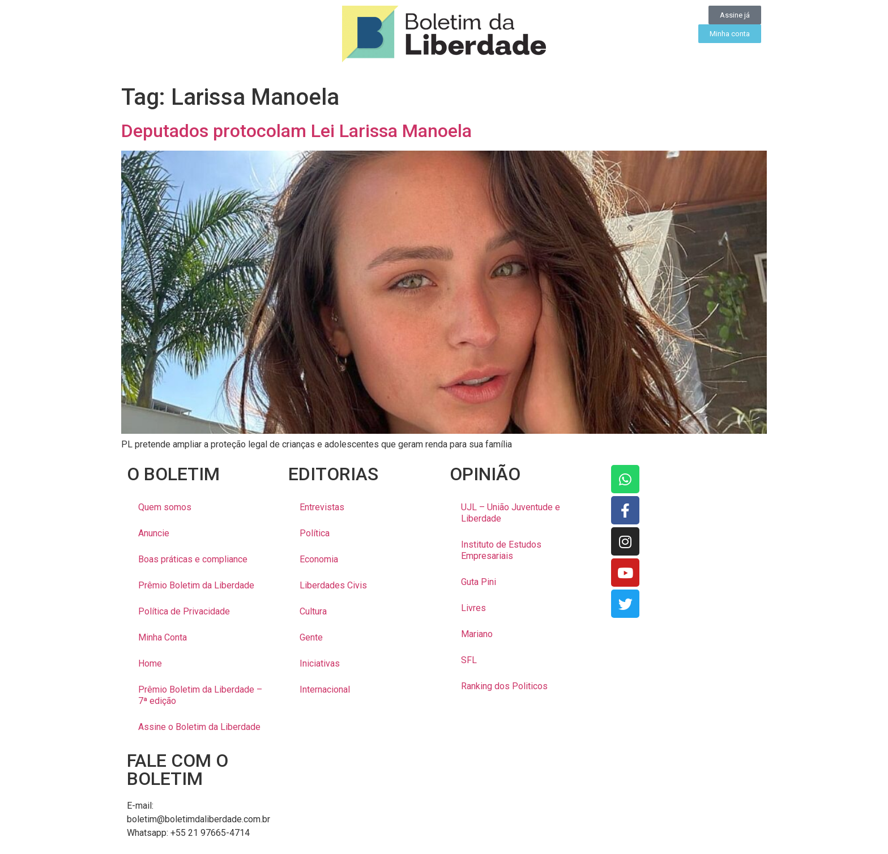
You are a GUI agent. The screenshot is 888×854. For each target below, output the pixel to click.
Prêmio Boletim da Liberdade (196, 585)
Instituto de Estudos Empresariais (501, 550)
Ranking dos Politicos (504, 686)
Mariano (477, 634)
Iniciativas (320, 663)
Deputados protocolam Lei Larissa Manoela (296, 131)
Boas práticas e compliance (192, 559)
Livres (473, 608)
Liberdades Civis (333, 585)
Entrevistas (322, 507)
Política (315, 533)
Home (150, 663)
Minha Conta (162, 637)
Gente (311, 637)
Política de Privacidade (184, 611)
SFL (469, 660)
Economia (319, 559)
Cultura (313, 611)
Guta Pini (478, 582)
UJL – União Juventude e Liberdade (510, 513)
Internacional (325, 689)
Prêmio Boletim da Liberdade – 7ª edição (200, 695)
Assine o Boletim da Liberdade (199, 726)
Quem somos (164, 507)
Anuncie (153, 533)
